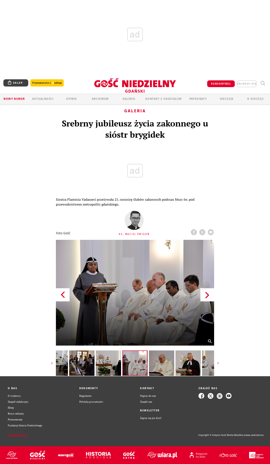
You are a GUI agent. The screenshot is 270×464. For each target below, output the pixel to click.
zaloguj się (246, 83)
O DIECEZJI (255, 99)
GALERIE (129, 99)
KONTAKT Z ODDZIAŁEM (163, 99)
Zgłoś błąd (17, 435)
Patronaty (198, 99)
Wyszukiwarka (263, 83)
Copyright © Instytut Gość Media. (216, 435)
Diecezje (227, 99)
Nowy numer (14, 99)
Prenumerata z (47, 83)
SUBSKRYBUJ (221, 83)
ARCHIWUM (100, 99)
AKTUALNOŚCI (43, 99)
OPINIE (71, 99)
